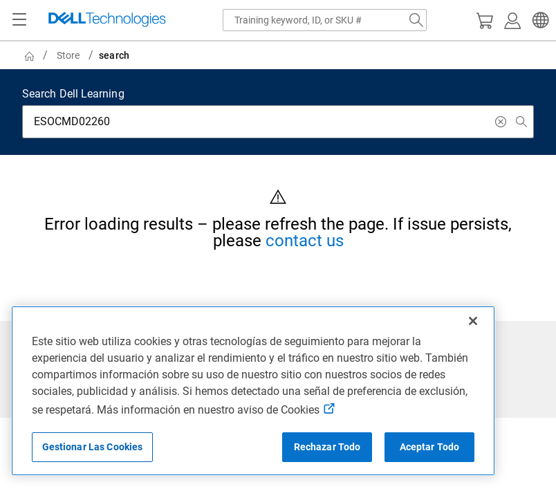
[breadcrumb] (271, 55)
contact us (305, 240)
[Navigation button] (19, 20)
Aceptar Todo (430, 446)
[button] (538, 20)
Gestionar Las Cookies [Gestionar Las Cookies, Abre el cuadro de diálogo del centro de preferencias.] (92, 446)
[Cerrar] (473, 321)
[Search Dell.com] (416, 20)
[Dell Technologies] (107, 20)
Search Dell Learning (73, 93)
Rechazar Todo (327, 446)
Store (68, 55)
